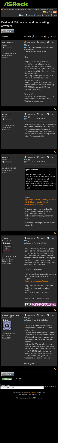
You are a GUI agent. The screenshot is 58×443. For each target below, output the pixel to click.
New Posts (49, 12)
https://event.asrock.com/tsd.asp (36, 281)
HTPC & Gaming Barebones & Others (40, 9)
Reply (28, 45)
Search (30, 15)
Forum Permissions (51, 386)
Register (47, 15)
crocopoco (8, 43)
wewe (5, 157)
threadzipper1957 (11, 315)
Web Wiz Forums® (30, 392)
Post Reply (7, 31)
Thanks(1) (41, 315)
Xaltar (5, 238)
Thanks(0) (41, 42)
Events (37, 15)
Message (27, 36)
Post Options (29, 42)
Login (55, 15)
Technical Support (20, 9)
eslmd (6, 114)
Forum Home (8, 9)
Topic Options (50, 37)
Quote (52, 42)
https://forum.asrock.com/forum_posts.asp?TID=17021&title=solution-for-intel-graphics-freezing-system (40, 202)
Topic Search (37, 37)
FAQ (22, 15)
